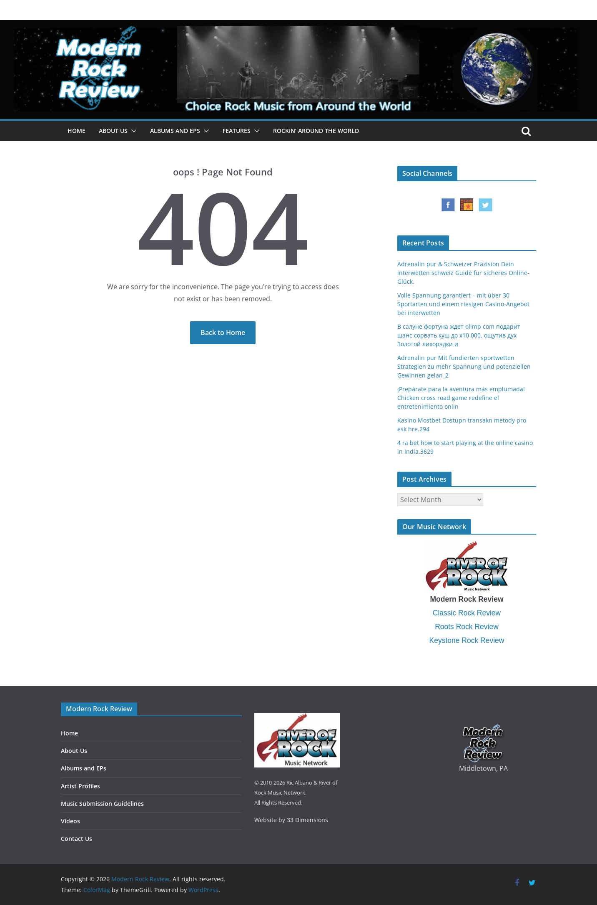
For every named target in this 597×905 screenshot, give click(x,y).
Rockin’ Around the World (316, 131)
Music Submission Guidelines (102, 804)
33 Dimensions (307, 820)
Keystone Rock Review (466, 640)
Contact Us (76, 838)
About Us (113, 131)
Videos (70, 821)
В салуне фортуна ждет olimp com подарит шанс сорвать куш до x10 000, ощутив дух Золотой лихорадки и (458, 335)
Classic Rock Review (467, 613)
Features (237, 131)
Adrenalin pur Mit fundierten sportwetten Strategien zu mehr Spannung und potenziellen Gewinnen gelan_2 (464, 366)
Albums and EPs (175, 131)
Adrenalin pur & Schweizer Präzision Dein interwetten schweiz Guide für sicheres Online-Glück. (463, 272)
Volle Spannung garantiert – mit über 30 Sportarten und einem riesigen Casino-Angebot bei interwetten (463, 304)
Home (76, 131)
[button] (132, 131)
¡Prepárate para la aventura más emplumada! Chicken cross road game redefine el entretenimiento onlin (461, 397)
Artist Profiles (80, 786)
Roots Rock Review (467, 626)
